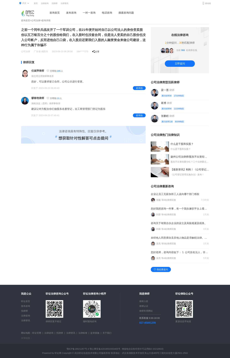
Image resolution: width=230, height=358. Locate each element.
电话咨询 (107, 12)
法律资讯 (64, 3)
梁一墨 (165, 90)
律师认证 (143, 306)
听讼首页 (25, 301)
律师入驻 (143, 301)
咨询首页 (55, 12)
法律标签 (82, 333)
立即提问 (180, 63)
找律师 (54, 3)
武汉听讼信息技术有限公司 (87, 353)
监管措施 (94, 333)
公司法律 (35, 20)
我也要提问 (161, 269)
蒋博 (163, 103)
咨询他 (139, 88)
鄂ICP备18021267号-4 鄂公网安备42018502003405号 (93, 349)
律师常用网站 (146, 311)
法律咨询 (45, 3)
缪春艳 (35, 98)
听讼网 (58, 353)
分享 (95, 51)
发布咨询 (71, 12)
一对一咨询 (89, 12)
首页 (36, 3)
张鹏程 (165, 116)
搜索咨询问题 (126, 12)
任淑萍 (35, 70)
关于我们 (107, 333)
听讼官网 (36, 333)
